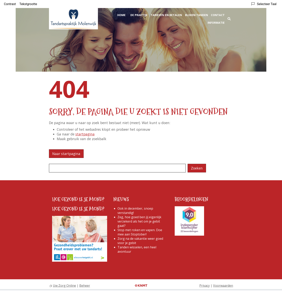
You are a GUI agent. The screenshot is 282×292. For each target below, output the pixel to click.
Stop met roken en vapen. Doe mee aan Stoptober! (140, 232)
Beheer (84, 285)
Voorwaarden (223, 285)
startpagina (85, 134)
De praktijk (138, 15)
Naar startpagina (66, 153)
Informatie (216, 22)
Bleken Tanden (196, 15)
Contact (218, 15)
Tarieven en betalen (166, 15)
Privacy (204, 285)
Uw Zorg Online (64, 285)
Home (121, 15)
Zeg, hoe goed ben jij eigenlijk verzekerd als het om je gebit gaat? (139, 221)
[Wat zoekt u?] (117, 168)
